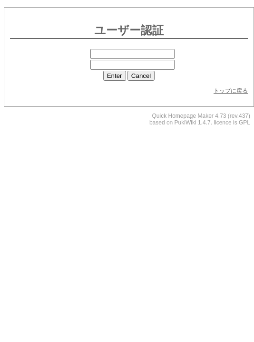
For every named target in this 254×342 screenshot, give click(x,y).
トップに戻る (231, 90)
